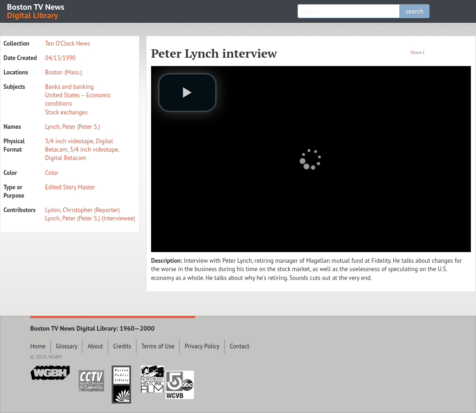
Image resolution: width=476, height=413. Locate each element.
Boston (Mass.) (63, 72)
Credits (122, 346)
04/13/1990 (60, 58)
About (95, 346)
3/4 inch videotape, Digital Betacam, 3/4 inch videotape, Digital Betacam (82, 149)
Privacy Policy (202, 346)
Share (416, 52)
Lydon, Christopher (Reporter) (82, 210)
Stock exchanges (66, 112)
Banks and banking (69, 87)
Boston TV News (36, 10)
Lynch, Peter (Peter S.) (72, 127)
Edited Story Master (70, 187)
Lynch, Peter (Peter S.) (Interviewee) (90, 218)
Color (52, 173)
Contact (239, 346)
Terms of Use (157, 346)
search (414, 11)
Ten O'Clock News (67, 43)
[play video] (187, 92)
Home (38, 346)
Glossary (67, 346)
